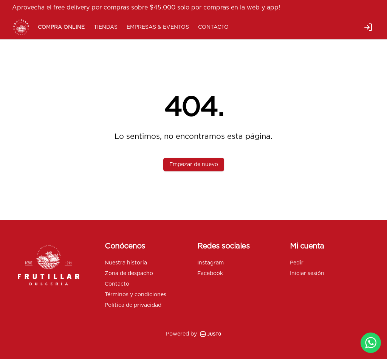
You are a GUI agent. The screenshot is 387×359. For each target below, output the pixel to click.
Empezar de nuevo (193, 164)
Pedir (296, 263)
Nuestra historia (126, 263)
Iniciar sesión (307, 273)
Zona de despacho (129, 273)
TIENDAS (106, 27)
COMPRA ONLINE (61, 27)
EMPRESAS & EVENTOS (158, 27)
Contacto (117, 284)
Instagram (210, 263)
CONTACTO (213, 27)
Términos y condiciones (135, 294)
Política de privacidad (133, 305)
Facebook (210, 273)
